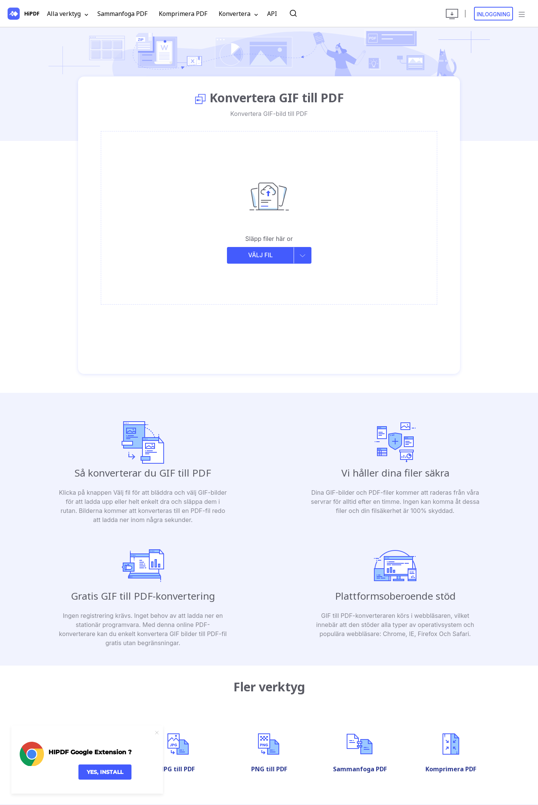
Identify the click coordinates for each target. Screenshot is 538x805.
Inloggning (493, 14)
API (272, 13)
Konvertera (238, 14)
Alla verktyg (67, 14)
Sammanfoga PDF (122, 13)
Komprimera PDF (183, 13)
